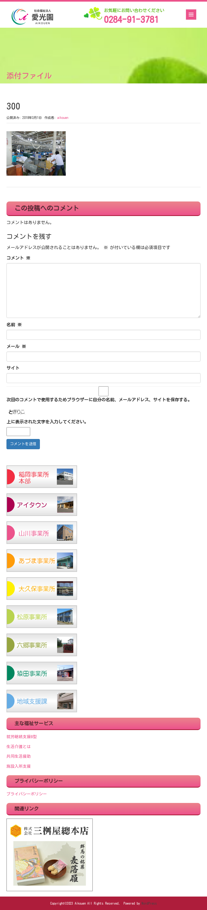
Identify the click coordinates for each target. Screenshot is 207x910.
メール (16, 346)
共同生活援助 (18, 756)
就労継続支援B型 (21, 737)
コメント (18, 258)
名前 (14, 325)
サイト (12, 368)
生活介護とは (18, 747)
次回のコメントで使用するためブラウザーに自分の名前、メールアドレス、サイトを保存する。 (99, 400)
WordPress (149, 903)
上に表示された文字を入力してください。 (47, 422)
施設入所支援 (18, 766)
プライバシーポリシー (26, 794)
